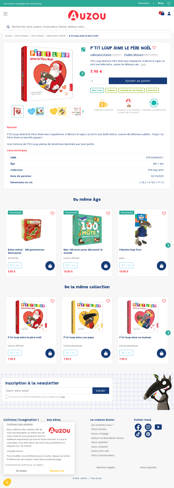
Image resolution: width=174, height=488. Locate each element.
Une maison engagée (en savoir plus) (22, 3)
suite (143, 64)
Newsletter (144, 3)
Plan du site (96, 478)
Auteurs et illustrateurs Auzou (107, 438)
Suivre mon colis (100, 450)
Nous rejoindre (99, 442)
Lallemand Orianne (100, 54)
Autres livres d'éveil (56, 35)
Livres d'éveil (38, 35)
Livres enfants (21, 35)
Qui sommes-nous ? (102, 424)
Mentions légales (105, 467)
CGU (62, 396)
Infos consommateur (103, 455)
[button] (7, 482)
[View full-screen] (83, 49)
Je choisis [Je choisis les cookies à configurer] (21, 470)
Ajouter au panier (137, 81)
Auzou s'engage (100, 433)
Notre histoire (99, 429)
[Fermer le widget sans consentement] (40, 424)
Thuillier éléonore (133, 54)
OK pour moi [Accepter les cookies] (57, 470)
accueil (8, 35)
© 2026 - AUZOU (80, 478)
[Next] (82, 74)
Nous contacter (99, 446)
